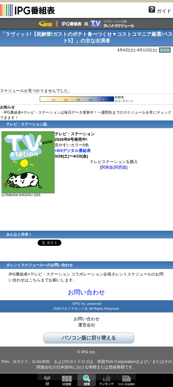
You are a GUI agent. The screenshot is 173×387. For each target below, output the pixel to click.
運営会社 (86, 324)
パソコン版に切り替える (89, 337)
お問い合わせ (86, 292)
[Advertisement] (86, 69)
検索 (87, 380)
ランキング (106, 380)
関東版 (107, 167)
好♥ (47, 380)
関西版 (120, 167)
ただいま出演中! (126, 380)
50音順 (67, 380)
